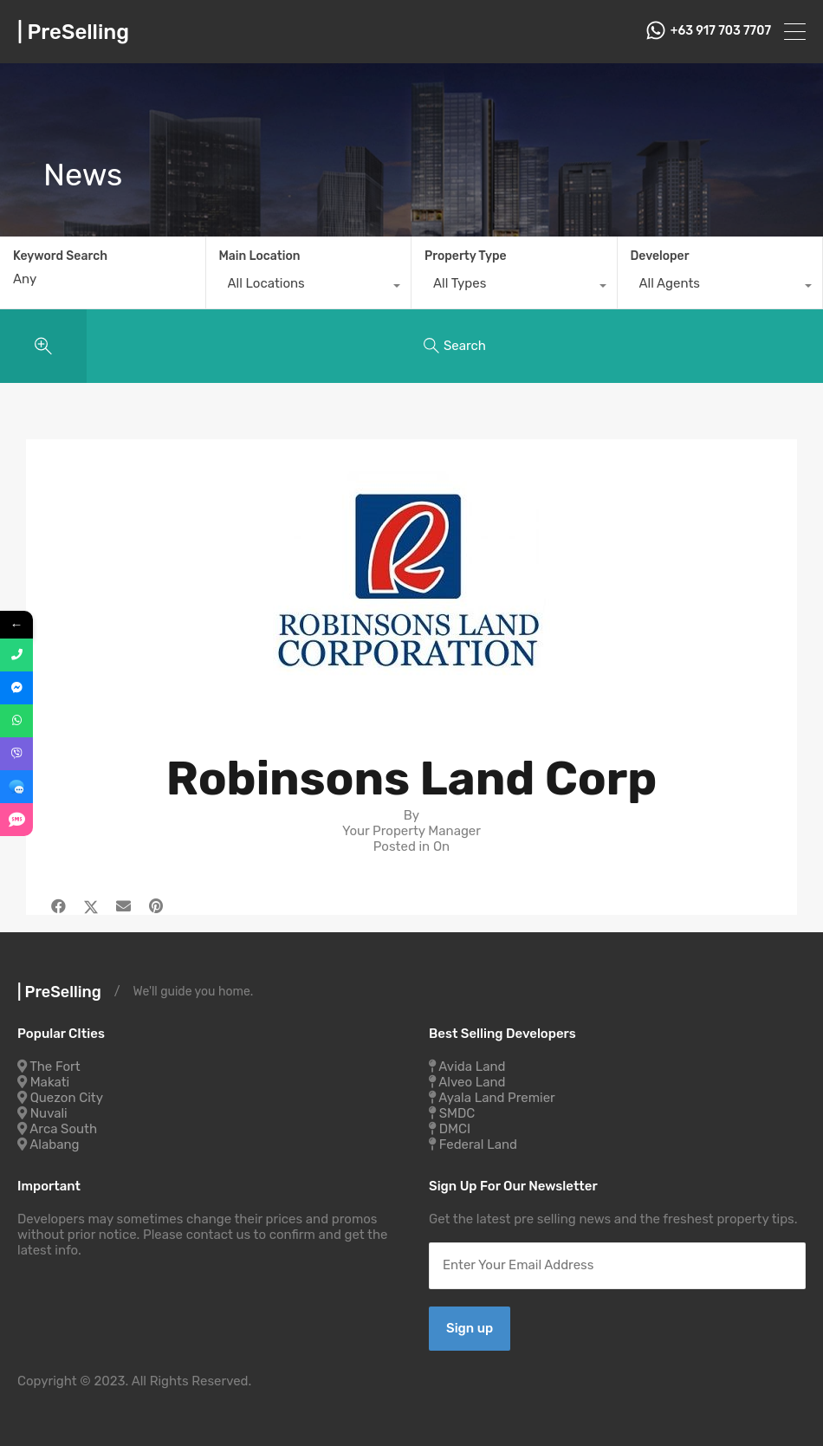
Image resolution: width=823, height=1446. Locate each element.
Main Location (260, 256)
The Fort (54, 1066)
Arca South (63, 1129)
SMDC (457, 1113)
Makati (49, 1082)
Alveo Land (471, 1082)
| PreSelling (73, 32)
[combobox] (309, 287)
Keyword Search (60, 256)
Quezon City (66, 1098)
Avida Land (471, 1066)
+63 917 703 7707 (721, 31)
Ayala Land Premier (496, 1098)
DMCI (454, 1129)
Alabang (54, 1144)
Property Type (465, 256)
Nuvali (49, 1113)
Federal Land (478, 1144)
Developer (660, 256)
